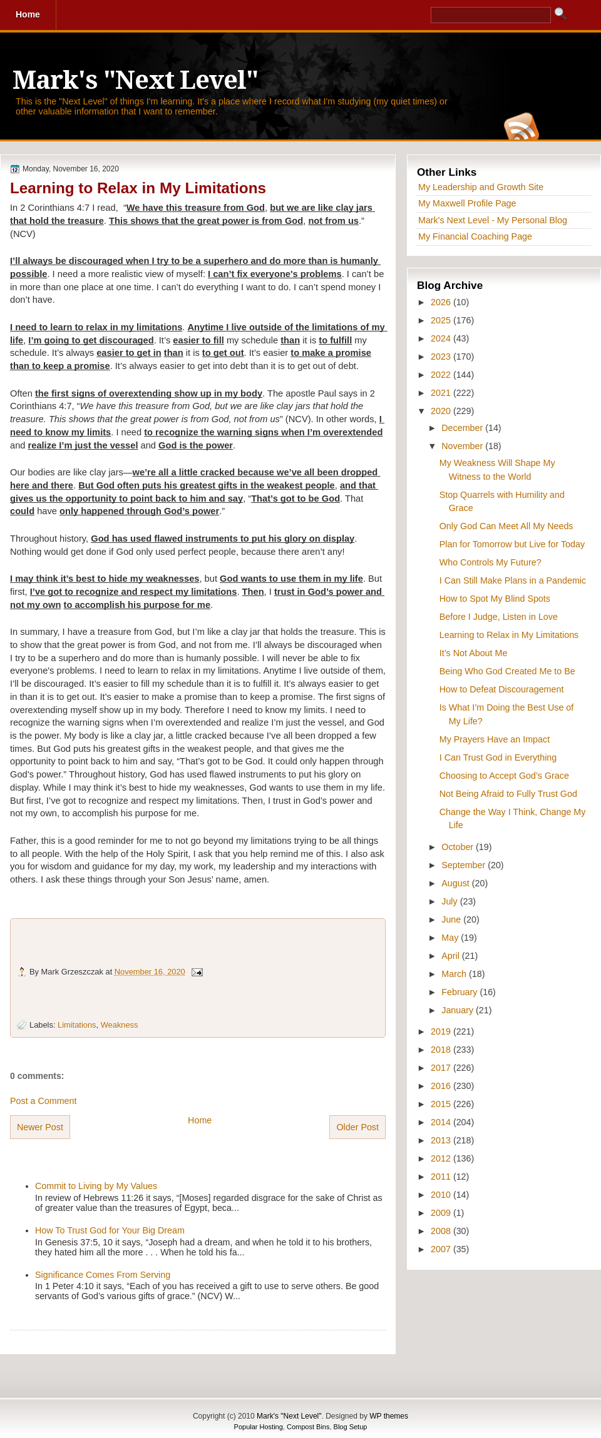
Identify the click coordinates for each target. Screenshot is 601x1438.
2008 (442, 1231)
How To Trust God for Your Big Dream (110, 1230)
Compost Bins (308, 1426)
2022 (442, 375)
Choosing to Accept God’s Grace (504, 776)
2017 (442, 1068)
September (464, 865)
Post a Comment (43, 1101)
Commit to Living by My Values (96, 1186)
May (451, 938)
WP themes (388, 1416)
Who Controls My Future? (490, 562)
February (460, 992)
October (458, 847)
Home (200, 1120)
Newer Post (40, 1127)
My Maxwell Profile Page (467, 203)
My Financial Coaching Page (475, 236)
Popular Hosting (258, 1426)
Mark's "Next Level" (135, 80)
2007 (442, 1249)
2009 (442, 1213)
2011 (442, 1177)
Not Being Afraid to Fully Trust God (508, 794)
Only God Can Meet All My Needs (506, 526)
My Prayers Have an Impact (494, 739)
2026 (442, 302)
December (463, 428)
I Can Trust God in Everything (498, 757)
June (452, 919)
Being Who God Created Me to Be (507, 671)
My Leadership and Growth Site (480, 187)
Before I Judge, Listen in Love (498, 617)
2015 (442, 1104)
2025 (442, 320)
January (458, 1010)
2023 (442, 357)
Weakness (119, 1025)
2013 (442, 1140)
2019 (442, 1031)
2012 (442, 1158)
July (450, 901)
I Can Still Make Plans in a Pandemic (512, 580)
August (456, 883)
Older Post (357, 1127)
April (451, 956)
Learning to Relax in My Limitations (138, 188)
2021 (442, 393)
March (455, 974)
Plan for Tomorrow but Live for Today (512, 544)
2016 (442, 1086)
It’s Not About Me (473, 653)
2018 (442, 1050)
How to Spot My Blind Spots (494, 599)
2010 (442, 1195)
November (463, 446)
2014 (442, 1122)
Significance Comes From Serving (102, 1275)
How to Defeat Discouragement (501, 689)
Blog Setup (350, 1426)
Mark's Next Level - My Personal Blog (492, 220)
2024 (442, 338)
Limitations (77, 1025)
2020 (442, 411)
